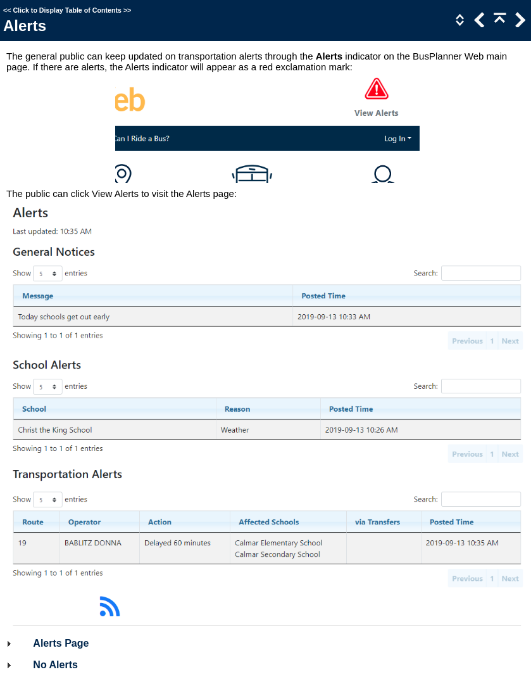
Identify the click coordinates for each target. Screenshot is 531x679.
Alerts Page (61, 643)
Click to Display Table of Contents (67, 10)
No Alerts (55, 664)
